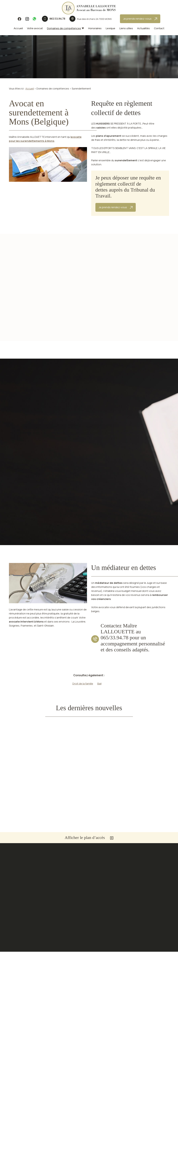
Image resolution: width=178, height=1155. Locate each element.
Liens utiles (126, 28)
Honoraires (95, 28)
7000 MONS (94, 18)
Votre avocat (35, 28)
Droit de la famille (82, 683)
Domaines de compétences (64, 28)
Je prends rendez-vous (140, 18)
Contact (159, 28)
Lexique (110, 28)
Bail (99, 683)
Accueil (18, 28)
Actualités (143, 28)
